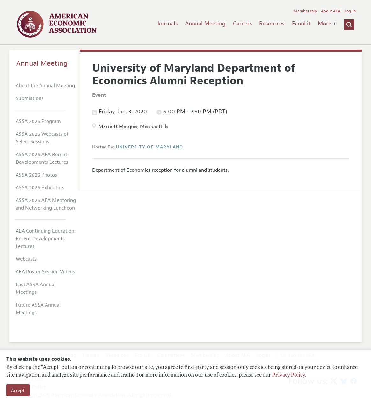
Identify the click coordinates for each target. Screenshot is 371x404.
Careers (242, 23)
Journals (167, 23)
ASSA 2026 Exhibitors (40, 187)
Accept (18, 390)
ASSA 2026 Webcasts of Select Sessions (42, 138)
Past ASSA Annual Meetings (35, 288)
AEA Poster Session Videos (45, 272)
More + (327, 23)
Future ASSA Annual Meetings (38, 309)
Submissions (30, 98)
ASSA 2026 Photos (36, 175)
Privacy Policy (288, 375)
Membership (305, 11)
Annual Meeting (205, 23)
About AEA (330, 11)
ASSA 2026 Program (38, 121)
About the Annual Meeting (45, 86)
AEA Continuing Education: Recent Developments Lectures (46, 238)
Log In (350, 11)
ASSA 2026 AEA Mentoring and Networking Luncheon (46, 204)
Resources (272, 23)
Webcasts (26, 259)
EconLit (301, 23)
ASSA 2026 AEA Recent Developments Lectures (42, 158)
